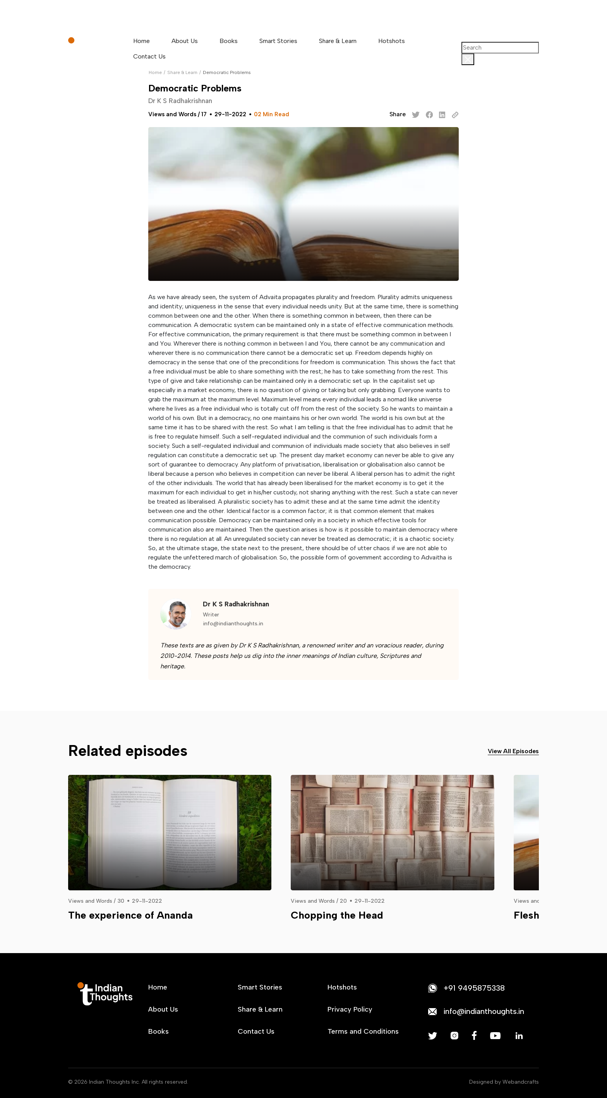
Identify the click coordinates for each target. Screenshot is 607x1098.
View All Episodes (513, 751)
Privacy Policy (350, 1009)
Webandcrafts (520, 1082)
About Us (184, 41)
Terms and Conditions (363, 1031)
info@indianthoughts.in (233, 623)
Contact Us (149, 56)
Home (141, 41)
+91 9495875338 (474, 988)
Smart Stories (278, 41)
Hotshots (391, 41)
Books (228, 41)
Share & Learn (338, 41)
